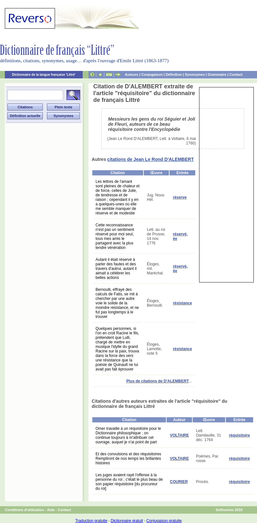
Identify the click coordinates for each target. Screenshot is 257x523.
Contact (236, 74)
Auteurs (131, 74)
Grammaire (217, 74)
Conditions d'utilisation (24, 510)
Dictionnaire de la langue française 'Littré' (44, 74)
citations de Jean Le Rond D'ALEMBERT (150, 159)
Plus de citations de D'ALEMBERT (157, 381)
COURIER (179, 481)
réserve (180, 197)
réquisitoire (239, 435)
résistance (182, 303)
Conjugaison (152, 74)
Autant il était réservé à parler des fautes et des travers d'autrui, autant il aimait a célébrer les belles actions (116, 268)
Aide (51, 510)
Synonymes (195, 74)
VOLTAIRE (179, 435)
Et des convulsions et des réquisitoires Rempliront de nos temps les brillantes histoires (128, 458)
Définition (174, 74)
